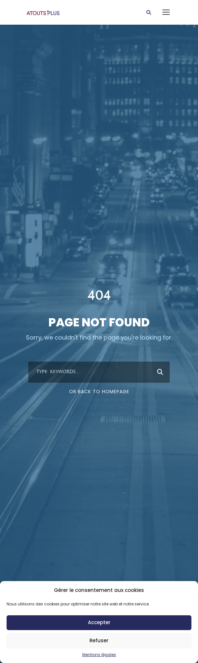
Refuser (99, 640)
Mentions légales (99, 654)
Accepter (99, 622)
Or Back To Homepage (99, 391)
